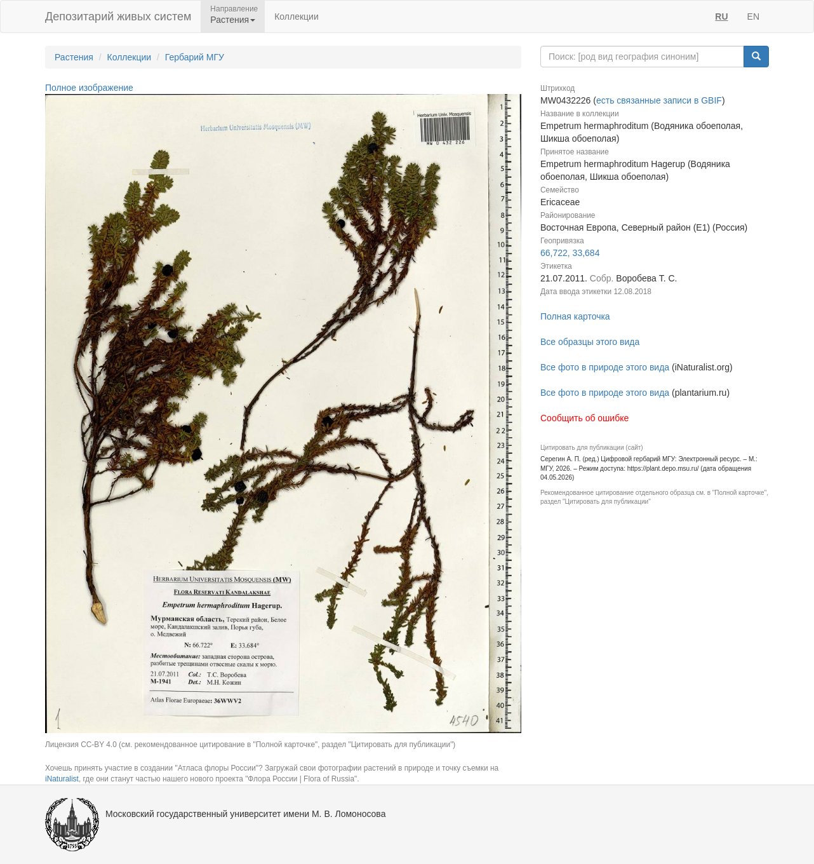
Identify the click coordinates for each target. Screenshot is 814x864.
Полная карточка (575, 316)
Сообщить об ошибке (584, 418)
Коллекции (296, 16)
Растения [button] (232, 20)
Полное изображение (89, 88)
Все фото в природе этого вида (604, 367)
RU (721, 16)
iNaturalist (62, 778)
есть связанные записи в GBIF (659, 100)
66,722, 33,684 (569, 253)
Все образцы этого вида (589, 342)
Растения (74, 57)
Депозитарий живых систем (118, 16)
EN (753, 16)
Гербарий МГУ (194, 57)
